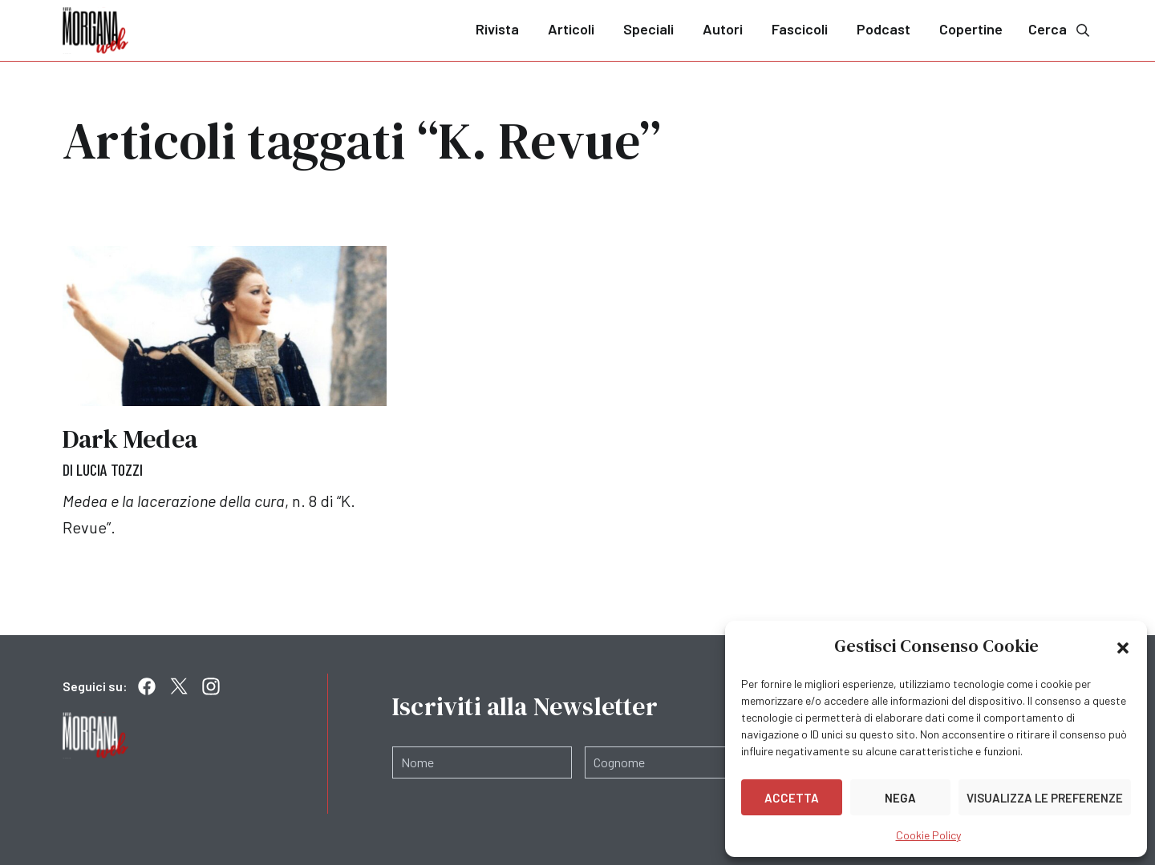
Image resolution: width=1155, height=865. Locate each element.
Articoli (571, 29)
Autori (723, 29)
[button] (1123, 646)
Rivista (497, 29)
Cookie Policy (928, 835)
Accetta (791, 798)
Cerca (1060, 29)
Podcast (883, 29)
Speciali (648, 29)
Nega (900, 798)
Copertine (971, 29)
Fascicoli (800, 29)
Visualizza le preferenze (1045, 798)
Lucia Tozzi (109, 469)
